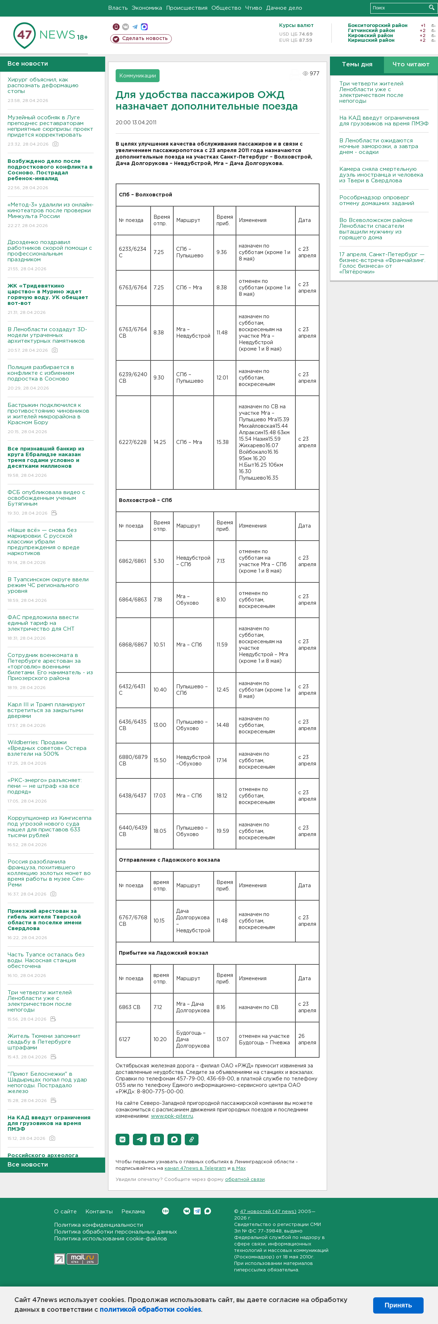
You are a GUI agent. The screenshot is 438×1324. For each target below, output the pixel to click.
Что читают (411, 64)
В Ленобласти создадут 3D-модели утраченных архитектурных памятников (51, 340)
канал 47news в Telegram (195, 1168)
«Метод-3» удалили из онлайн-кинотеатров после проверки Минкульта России (51, 216)
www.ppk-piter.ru (172, 1116)
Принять (398, 1305)
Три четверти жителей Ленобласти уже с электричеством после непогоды (51, 1006)
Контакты (99, 1211)
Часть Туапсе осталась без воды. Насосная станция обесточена (51, 965)
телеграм (134, 26)
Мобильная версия (116, 26)
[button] (122, 1139)
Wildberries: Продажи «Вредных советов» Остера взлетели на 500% (51, 753)
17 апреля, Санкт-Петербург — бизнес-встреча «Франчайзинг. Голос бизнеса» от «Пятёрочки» (382, 263)
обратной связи (245, 1180)
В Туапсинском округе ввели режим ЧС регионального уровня (51, 590)
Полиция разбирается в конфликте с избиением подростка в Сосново (51, 378)
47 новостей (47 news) (268, 1212)
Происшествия (186, 8)
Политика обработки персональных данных (115, 1232)
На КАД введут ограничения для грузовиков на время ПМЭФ (384, 121)
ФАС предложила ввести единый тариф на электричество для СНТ (51, 628)
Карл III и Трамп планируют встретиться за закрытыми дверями (51, 715)
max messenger (144, 26)
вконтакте (125, 26)
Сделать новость (145, 38)
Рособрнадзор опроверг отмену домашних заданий (376, 200)
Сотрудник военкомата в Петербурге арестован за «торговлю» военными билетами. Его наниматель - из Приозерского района (51, 672)
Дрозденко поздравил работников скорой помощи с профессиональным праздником (51, 256)
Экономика (147, 8)
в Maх (239, 1168)
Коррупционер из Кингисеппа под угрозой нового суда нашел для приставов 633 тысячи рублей (51, 832)
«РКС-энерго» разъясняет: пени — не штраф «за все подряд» (51, 791)
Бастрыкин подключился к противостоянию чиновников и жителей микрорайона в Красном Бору (51, 419)
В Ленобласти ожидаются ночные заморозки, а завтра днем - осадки (378, 146)
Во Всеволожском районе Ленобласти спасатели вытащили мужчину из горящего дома (376, 229)
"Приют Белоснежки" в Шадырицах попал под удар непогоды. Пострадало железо (51, 1088)
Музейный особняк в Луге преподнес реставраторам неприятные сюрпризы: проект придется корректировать (51, 131)
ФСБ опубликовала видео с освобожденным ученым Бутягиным (51, 503)
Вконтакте (165, 1211)
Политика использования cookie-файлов (110, 1238)
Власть (118, 8)
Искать (431, 7)
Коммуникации (137, 76)
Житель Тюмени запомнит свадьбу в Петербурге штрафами (51, 1047)
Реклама (133, 1211)
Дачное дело (284, 8)
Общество (226, 8)
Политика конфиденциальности (98, 1225)
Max (207, 1211)
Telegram (197, 1211)
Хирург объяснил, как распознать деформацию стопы (51, 90)
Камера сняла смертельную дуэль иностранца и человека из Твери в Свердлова (381, 175)
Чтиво (253, 8)
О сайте (65, 1211)
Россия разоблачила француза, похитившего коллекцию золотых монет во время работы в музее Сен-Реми (51, 878)
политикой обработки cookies (150, 1310)
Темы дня (357, 64)
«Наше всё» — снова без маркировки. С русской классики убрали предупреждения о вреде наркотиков (51, 547)
